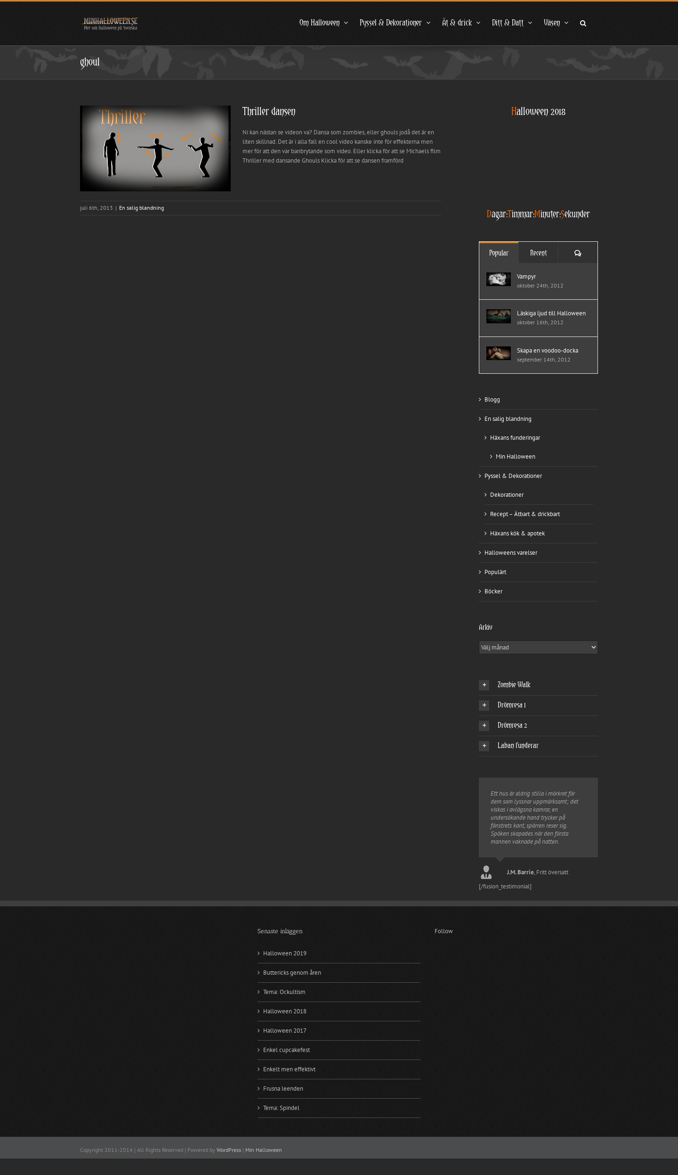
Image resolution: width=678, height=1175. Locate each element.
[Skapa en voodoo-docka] (498, 351)
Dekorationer (507, 495)
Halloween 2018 (285, 1011)
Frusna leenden (283, 1089)
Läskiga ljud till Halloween (551, 313)
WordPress (229, 1149)
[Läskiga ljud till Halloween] (498, 314)
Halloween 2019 (285, 953)
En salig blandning (141, 207)
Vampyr (526, 276)
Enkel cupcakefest (286, 1050)
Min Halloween (515, 456)
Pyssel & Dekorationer (513, 476)
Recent (538, 253)
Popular (498, 253)
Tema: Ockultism (284, 992)
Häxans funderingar (515, 438)
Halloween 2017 (285, 1031)
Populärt (495, 572)
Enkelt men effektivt (289, 1069)
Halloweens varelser (510, 553)
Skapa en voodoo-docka (547, 350)
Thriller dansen (268, 112)
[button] (583, 22)
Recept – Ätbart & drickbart (525, 514)
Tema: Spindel (281, 1108)
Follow (444, 931)
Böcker (493, 591)
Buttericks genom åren (292, 973)
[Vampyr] (498, 277)
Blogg (492, 399)
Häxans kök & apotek (517, 533)
